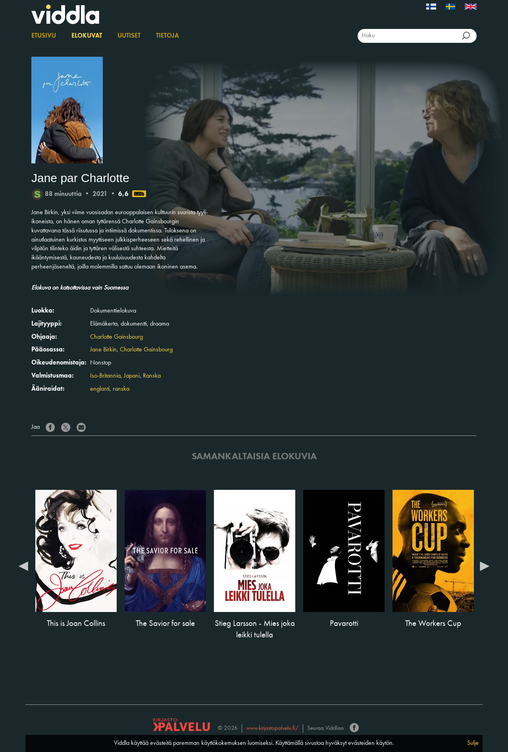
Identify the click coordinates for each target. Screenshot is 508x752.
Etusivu (43, 36)
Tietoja (167, 36)
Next (485, 566)
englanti (100, 389)
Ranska (152, 376)
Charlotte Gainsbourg (116, 337)
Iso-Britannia (105, 376)
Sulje (473, 743)
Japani (132, 376)
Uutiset (128, 36)
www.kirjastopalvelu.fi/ (272, 728)
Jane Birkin (103, 350)
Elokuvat (86, 36)
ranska (121, 389)
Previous (23, 566)
